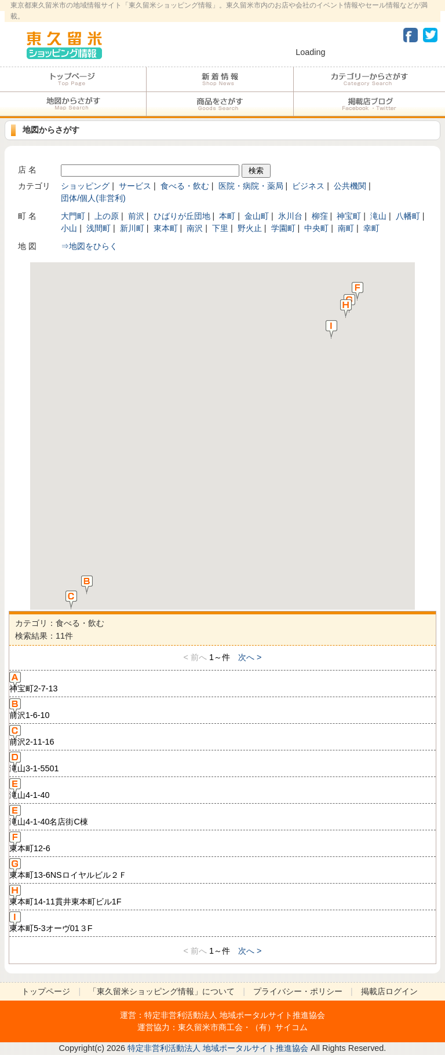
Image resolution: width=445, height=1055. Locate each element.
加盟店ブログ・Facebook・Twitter (369, 104)
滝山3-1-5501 (34, 763)
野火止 (250, 228)
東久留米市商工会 (210, 1027)
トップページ (73, 79)
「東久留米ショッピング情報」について (162, 991)
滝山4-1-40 (29, 789)
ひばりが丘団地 (182, 216)
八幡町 (408, 216)
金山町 (257, 216)
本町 (227, 216)
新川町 (132, 228)
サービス (135, 186)
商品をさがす (220, 104)
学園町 (283, 228)
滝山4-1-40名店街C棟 (48, 816)
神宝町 (349, 216)
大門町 (73, 216)
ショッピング (85, 186)
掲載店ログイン (389, 991)
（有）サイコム (279, 1027)
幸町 (371, 228)
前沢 (136, 216)
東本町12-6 (29, 842)
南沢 (195, 228)
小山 (69, 228)
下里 (220, 228)
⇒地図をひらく (89, 246)
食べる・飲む (185, 186)
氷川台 (290, 216)
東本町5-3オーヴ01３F (51, 922)
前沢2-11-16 (31, 736)
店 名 (27, 169)
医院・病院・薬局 (250, 186)
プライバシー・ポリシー (297, 991)
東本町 (166, 228)
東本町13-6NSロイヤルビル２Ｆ (68, 869)
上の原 (106, 216)
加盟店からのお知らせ (220, 79)
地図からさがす (73, 104)
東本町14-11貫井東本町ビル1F (65, 896)
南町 (346, 228)
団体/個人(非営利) (93, 198)
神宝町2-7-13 (33, 683)
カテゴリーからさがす (369, 79)
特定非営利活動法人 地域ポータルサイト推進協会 (234, 1015)
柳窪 (320, 216)
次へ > (249, 657)
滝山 (378, 216)
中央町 (316, 228)
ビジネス (308, 186)
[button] (87, 584)
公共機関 (350, 186)
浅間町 (98, 228)
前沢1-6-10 (29, 709)
